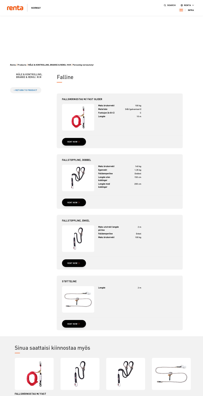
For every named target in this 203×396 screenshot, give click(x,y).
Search (171, 5)
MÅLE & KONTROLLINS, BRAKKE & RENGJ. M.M (49, 65)
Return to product (26, 90)
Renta (187, 5)
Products (22, 65)
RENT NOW (72, 142)
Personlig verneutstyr (83, 65)
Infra (191, 10)
